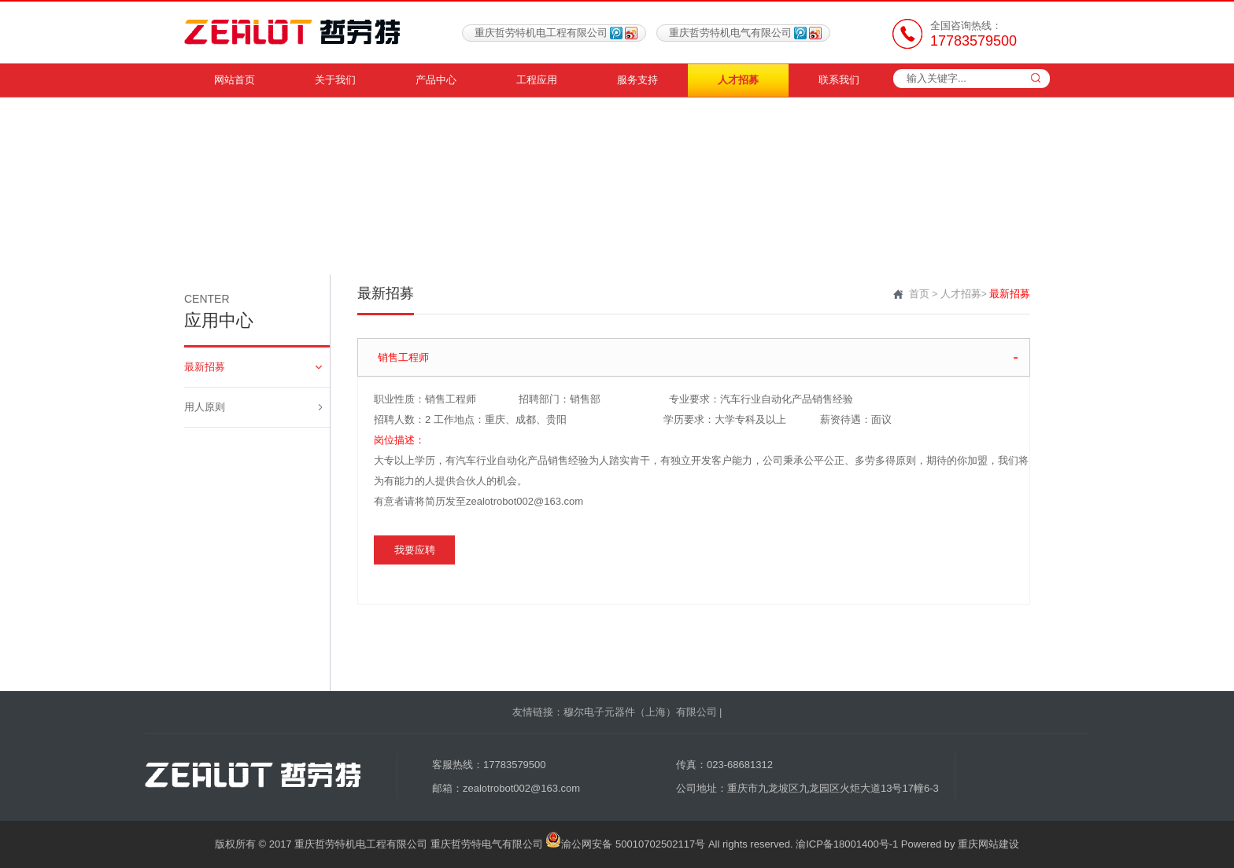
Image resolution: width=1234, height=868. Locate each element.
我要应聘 (414, 550)
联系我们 (838, 80)
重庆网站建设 (988, 844)
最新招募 (253, 367)
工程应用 (536, 80)
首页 (919, 294)
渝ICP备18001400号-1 (847, 844)
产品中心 (436, 80)
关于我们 (335, 80)
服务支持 (637, 80)
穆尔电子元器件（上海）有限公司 (640, 712)
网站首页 (234, 80)
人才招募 (738, 80)
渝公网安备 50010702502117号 (625, 844)
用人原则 (253, 407)
